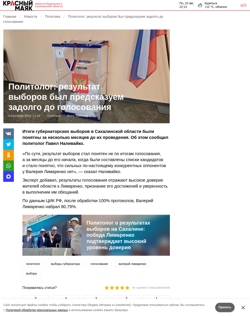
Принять (225, 307)
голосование (99, 264)
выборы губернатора (65, 264)
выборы (31, 273)
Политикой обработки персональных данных (37, 310)
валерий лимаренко (132, 264)
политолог (33, 264)
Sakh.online (83, 116)
